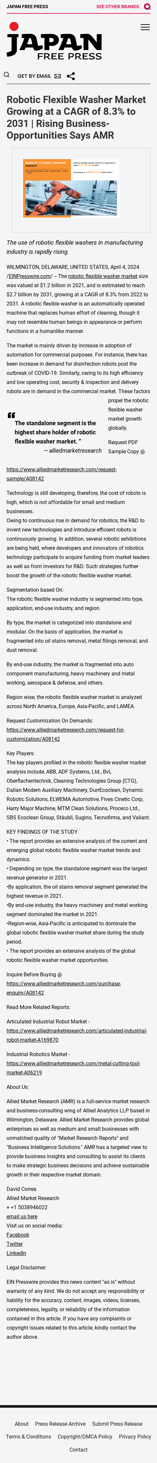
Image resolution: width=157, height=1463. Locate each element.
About (22, 1424)
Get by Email (39, 76)
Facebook (18, 1235)
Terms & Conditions (28, 1437)
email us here (22, 1216)
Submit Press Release (117, 1424)
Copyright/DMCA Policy (85, 1437)
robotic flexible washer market (102, 276)
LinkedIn (16, 1253)
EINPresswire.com (29, 276)
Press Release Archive (60, 1424)
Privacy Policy (135, 1437)
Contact (78, 1450)
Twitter (15, 1244)
